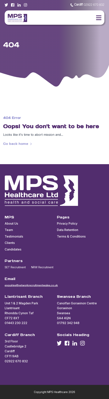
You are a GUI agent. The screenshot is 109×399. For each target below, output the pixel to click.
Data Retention (67, 230)
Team (9, 230)
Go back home (18, 144)
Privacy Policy (67, 223)
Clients (10, 243)
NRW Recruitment (42, 267)
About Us (11, 223)
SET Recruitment (15, 267)
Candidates (13, 249)
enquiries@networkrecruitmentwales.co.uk (31, 285)
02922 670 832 (87, 5)
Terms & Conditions (71, 236)
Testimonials (14, 236)
